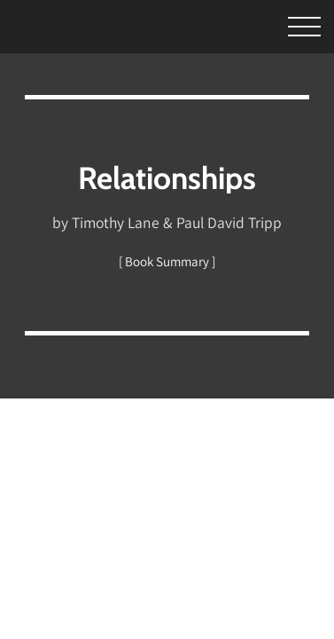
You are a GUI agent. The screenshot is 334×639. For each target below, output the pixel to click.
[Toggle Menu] (289, 24)
